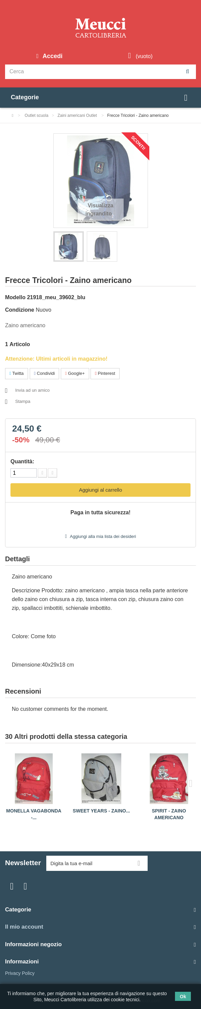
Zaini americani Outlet (77, 115)
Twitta (16, 373)
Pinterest (105, 373)
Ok (183, 996)
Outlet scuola (36, 115)
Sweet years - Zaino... (101, 810)
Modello (15, 297)
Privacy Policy (19, 973)
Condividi (44, 373)
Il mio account (24, 927)
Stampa (22, 401)
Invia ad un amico (32, 390)
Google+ (75, 373)
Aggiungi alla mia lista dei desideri (102, 536)
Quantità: (22, 461)
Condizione (19, 310)
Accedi (51, 56)
